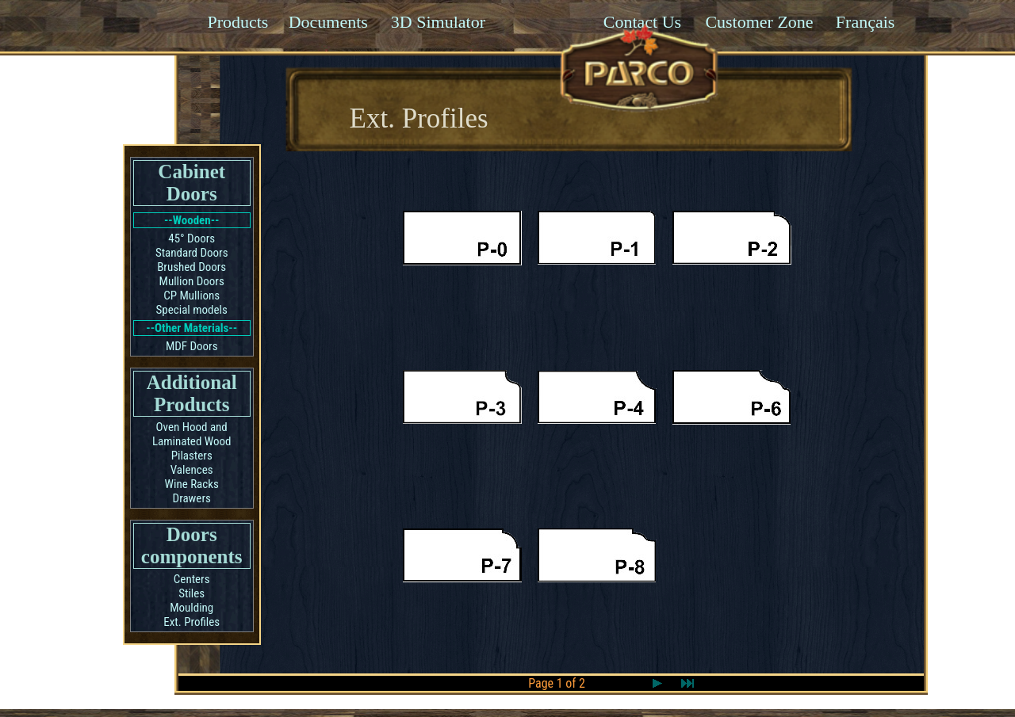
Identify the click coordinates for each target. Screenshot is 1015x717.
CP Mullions (191, 295)
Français (865, 22)
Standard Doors (191, 253)
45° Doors (191, 238)
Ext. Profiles (191, 622)
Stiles (191, 593)
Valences (191, 470)
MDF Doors (192, 346)
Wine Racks (192, 484)
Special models (192, 310)
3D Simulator (438, 22)
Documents (328, 22)
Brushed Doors (191, 267)
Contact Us (642, 22)
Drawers (192, 498)
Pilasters (192, 455)
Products (237, 22)
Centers (192, 579)
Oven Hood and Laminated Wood (192, 434)
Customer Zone (759, 22)
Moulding (191, 608)
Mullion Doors (191, 281)
